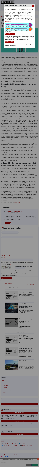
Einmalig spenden (9, 41)
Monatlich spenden (9, 33)
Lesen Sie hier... (8, 21)
